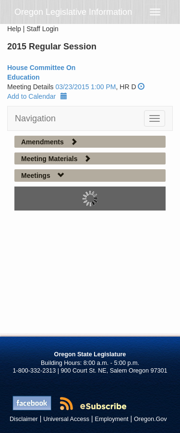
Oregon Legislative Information (73, 12)
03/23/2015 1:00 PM (85, 87)
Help (14, 29)
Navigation (35, 118)
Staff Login (42, 29)
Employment (112, 419)
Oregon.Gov (150, 419)
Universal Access (66, 419)
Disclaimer (24, 419)
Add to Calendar (37, 96)
